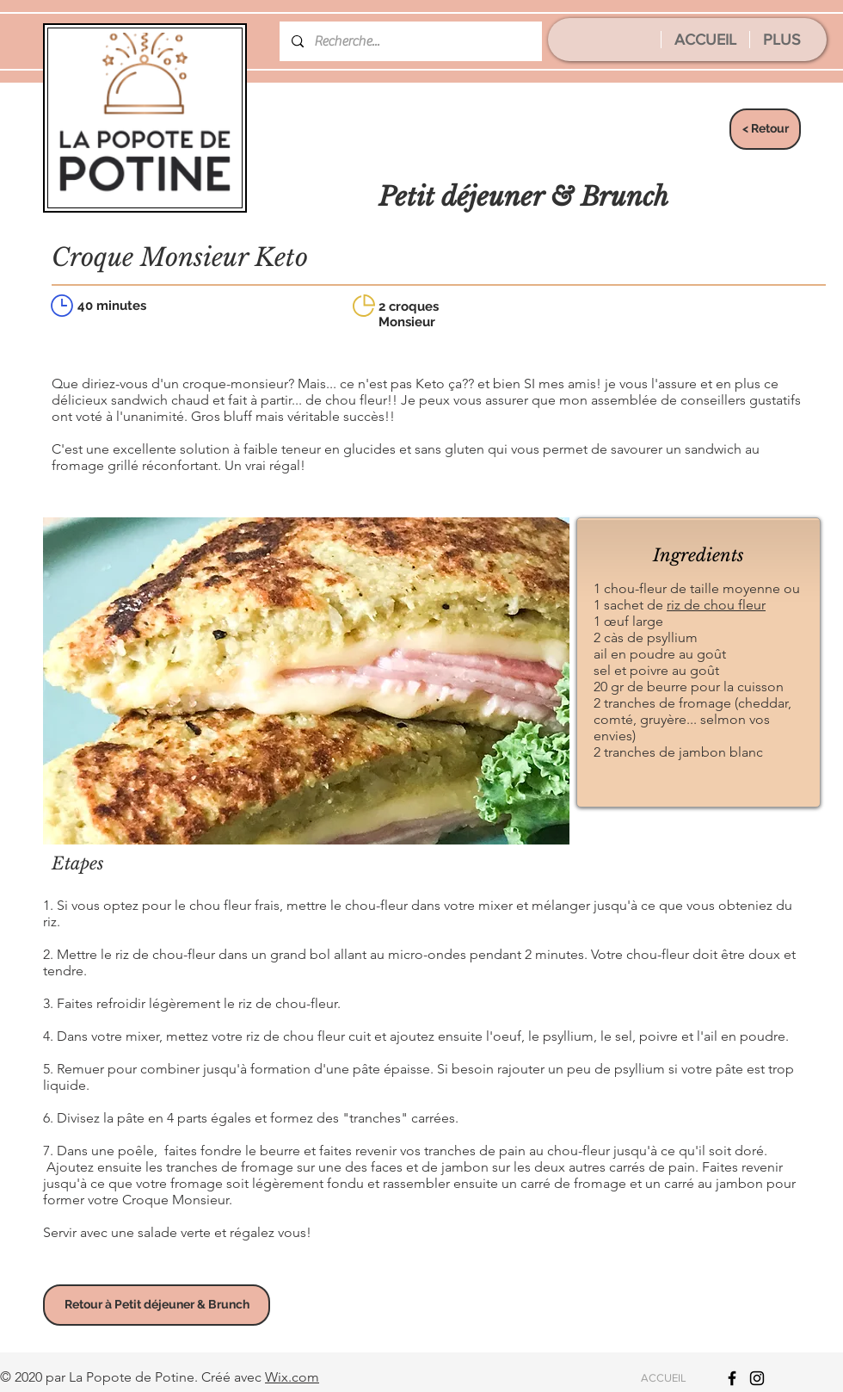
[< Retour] (765, 129)
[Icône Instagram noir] (757, 1378)
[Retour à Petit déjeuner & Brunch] (156, 1305)
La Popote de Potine (131, 1377)
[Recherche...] (410, 41)
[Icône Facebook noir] (732, 1378)
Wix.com (292, 1377)
